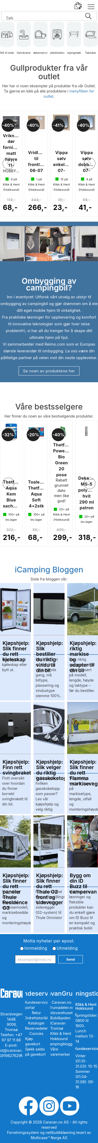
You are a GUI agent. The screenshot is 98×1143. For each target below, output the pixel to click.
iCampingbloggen (61, 1044)
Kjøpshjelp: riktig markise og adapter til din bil (82, 646)
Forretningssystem (23, 1132)
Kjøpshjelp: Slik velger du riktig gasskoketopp (49, 764)
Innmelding (35, 948)
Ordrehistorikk (36, 1018)
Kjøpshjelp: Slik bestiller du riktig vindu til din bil (49, 646)
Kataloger (36, 1023)
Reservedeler (36, 1028)
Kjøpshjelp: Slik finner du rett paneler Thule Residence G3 (15, 878)
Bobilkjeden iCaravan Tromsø (60, 1023)
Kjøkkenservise (41, 41)
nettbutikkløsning (60, 1132)
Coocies (36, 1033)
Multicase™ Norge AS (49, 1137)
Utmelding (67, 948)
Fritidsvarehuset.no (61, 1012)
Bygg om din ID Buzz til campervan (82, 878)
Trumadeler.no (61, 1007)
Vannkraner (24, 41)
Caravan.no (62, 1002)
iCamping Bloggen (49, 569)
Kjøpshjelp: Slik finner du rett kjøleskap (15, 646)
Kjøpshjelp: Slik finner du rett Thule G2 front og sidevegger (49, 878)
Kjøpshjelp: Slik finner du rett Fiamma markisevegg (82, 764)
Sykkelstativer (57, 41)
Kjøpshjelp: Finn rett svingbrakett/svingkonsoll (15, 764)
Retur (36, 1012)
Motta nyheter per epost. (48, 940)
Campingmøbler (74, 41)
